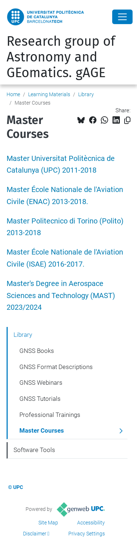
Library (86, 94)
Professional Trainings (49, 414)
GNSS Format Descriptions (56, 366)
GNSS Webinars (40, 382)
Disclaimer (34, 534)
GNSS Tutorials (40, 398)
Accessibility (91, 523)
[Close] (122, 17)
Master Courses (41, 430)
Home (13, 94)
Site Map (48, 523)
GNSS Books (36, 350)
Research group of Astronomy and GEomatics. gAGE (61, 57)
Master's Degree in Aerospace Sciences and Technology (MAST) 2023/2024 (61, 295)
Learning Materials (49, 94)
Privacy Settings (86, 534)
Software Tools (34, 449)
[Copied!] (127, 120)
